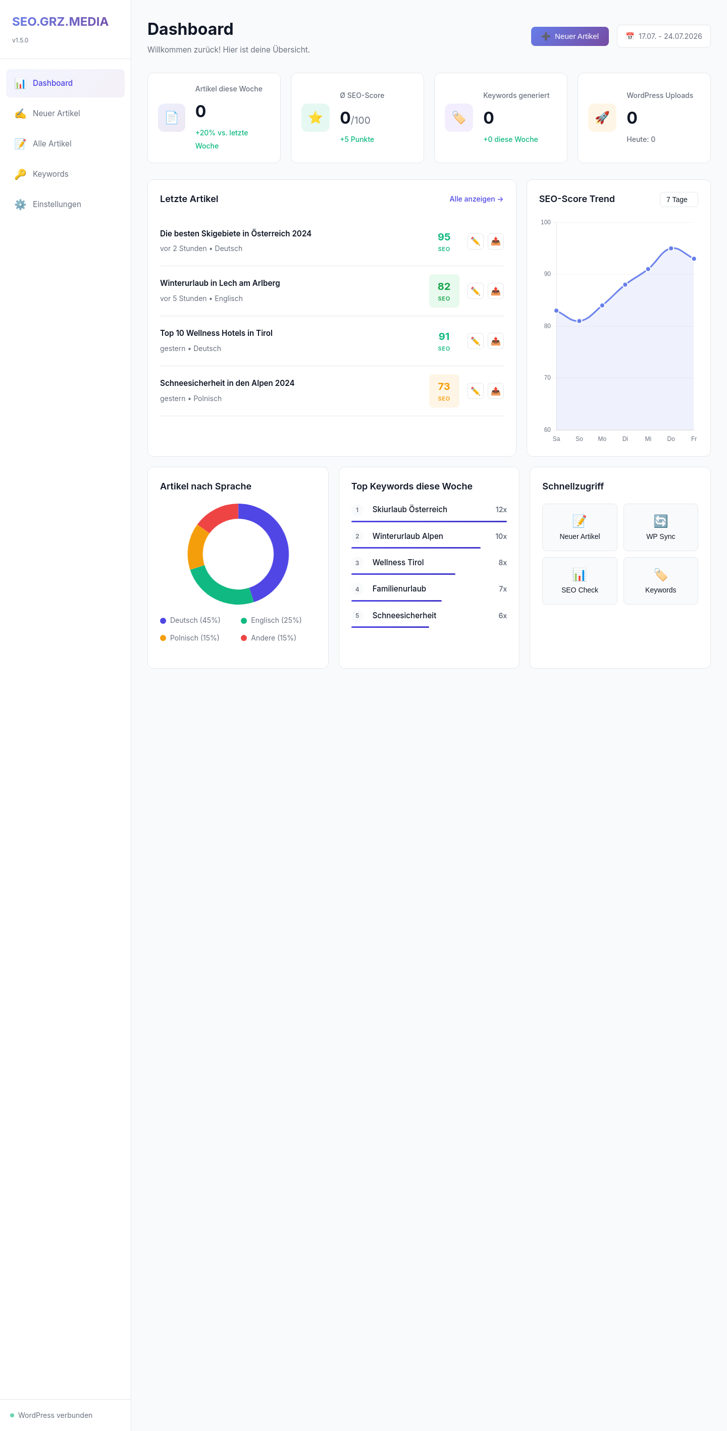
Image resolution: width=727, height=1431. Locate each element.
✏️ (476, 245)
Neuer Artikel (570, 36)
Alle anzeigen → (477, 202)
